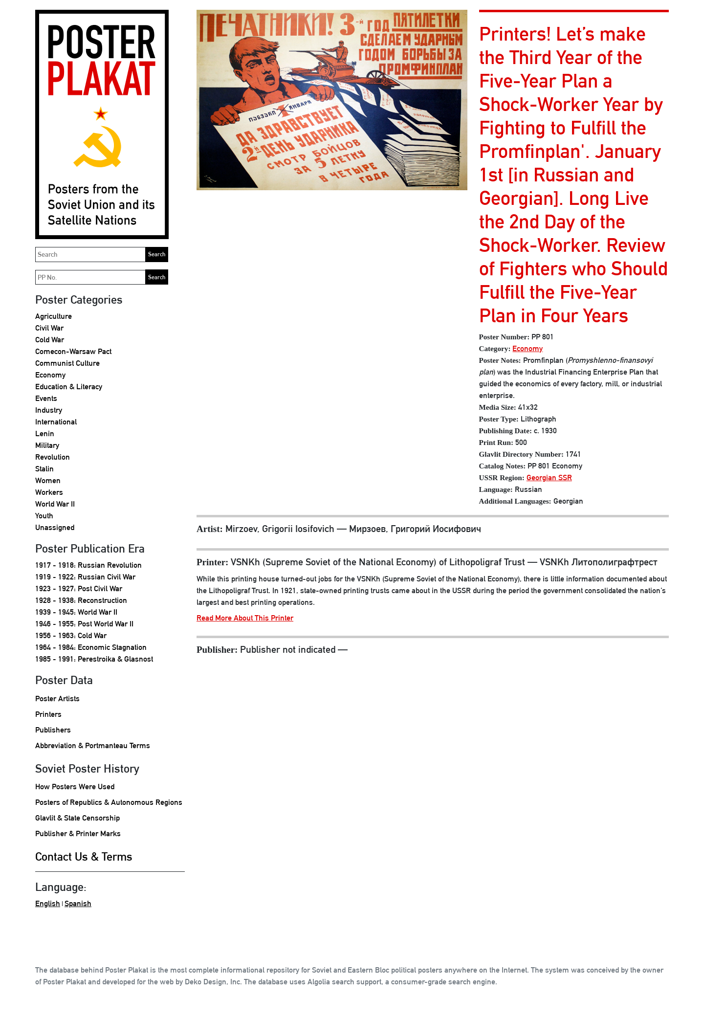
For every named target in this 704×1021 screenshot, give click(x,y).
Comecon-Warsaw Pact (73, 351)
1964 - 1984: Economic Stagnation (91, 647)
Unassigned (54, 527)
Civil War (49, 328)
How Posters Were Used (74, 786)
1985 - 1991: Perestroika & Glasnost (94, 659)
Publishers (53, 729)
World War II (55, 504)
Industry (48, 410)
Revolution (52, 457)
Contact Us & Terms (83, 856)
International (56, 421)
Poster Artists (57, 698)
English (47, 903)
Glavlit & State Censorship (77, 817)
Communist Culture (67, 363)
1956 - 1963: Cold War (71, 635)
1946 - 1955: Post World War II (84, 623)
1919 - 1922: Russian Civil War (85, 576)
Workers (49, 492)
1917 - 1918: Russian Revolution (88, 565)
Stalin (44, 468)
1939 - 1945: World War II (76, 612)
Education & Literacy (68, 386)
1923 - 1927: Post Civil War (78, 588)
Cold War (49, 339)
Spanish (78, 903)
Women (48, 480)
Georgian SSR (549, 477)
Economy (50, 374)
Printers (48, 714)
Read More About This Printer (245, 617)
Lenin (44, 433)
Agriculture (53, 316)
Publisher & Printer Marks (78, 833)
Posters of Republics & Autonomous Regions (108, 802)
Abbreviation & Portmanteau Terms (92, 745)
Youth (44, 515)
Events (46, 398)
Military (47, 445)
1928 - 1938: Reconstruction (81, 600)
